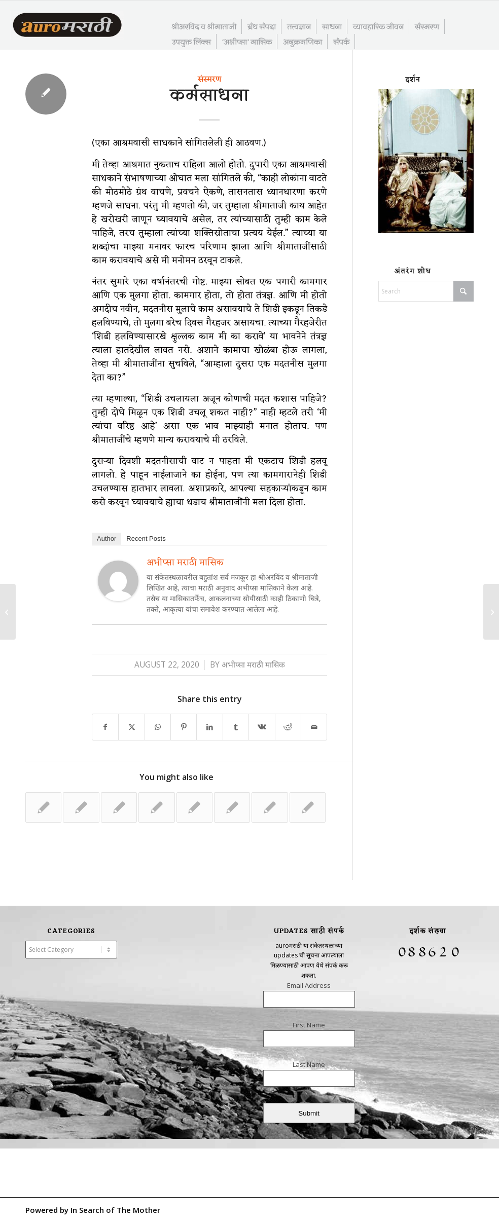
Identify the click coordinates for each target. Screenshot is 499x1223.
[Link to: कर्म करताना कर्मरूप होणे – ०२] (119, 807)
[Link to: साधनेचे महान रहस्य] (308, 807)
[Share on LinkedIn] (209, 727)
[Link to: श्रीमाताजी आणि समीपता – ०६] (156, 807)
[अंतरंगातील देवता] (8, 612)
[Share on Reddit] (288, 727)
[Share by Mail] (314, 727)
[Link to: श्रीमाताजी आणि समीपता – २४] (194, 807)
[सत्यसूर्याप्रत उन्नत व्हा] (491, 612)
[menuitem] (204, 26)
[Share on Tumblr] (235, 727)
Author (106, 538)
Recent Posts (145, 538)
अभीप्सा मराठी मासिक (185, 562)
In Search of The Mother (115, 1210)
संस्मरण (209, 79)
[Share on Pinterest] (183, 727)
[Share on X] (131, 727)
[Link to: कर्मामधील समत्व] (270, 807)
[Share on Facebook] (105, 727)
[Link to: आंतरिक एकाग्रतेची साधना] (81, 807)
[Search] (426, 291)
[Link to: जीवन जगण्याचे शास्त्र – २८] (232, 807)
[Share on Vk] (261, 727)
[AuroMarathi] (67, 26)
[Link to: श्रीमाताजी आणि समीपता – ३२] (43, 807)
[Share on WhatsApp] (157, 727)
